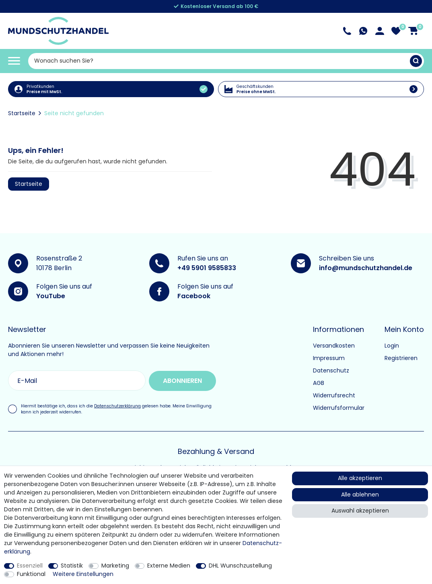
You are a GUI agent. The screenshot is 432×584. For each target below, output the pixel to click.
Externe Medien (168, 566)
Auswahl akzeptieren (360, 511)
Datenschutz (331, 370)
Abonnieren (180, 380)
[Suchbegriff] (219, 61)
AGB (318, 383)
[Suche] (416, 61)
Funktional (31, 574)
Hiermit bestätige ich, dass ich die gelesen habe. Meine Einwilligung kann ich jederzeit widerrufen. (116, 409)
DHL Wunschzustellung (240, 566)
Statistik (72, 566)
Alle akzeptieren (360, 478)
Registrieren (401, 358)
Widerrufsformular (338, 408)
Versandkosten (334, 346)
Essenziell (30, 566)
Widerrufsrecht (334, 395)
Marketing (115, 566)
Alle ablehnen (360, 494)
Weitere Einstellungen (83, 574)
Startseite (21, 113)
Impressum (329, 358)
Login (392, 346)
